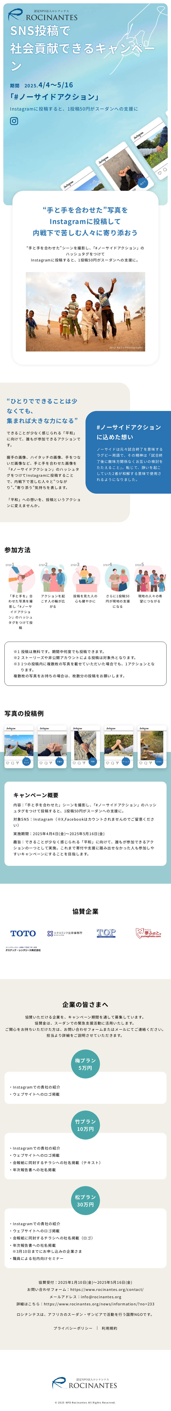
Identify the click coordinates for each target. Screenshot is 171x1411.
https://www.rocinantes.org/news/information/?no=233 (99, 1303)
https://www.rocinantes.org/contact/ (107, 1289)
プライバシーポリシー (73, 1328)
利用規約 (109, 1328)
